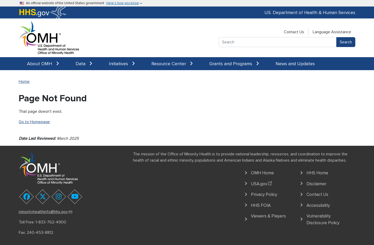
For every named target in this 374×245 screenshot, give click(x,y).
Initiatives (122, 64)
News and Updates (295, 64)
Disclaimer (316, 184)
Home (24, 81)
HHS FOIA (261, 205)
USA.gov (262, 183)
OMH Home (262, 173)
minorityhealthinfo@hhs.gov (46, 211)
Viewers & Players (268, 216)
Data (84, 64)
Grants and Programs (234, 64)
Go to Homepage (34, 121)
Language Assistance (332, 32)
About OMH (43, 64)
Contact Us (294, 32)
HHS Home (317, 173)
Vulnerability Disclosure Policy (322, 219)
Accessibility (318, 205)
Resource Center (172, 64)
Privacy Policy (264, 194)
